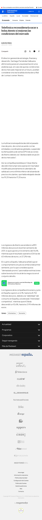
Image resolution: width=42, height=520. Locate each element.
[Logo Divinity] (21, 385)
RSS (21, 488)
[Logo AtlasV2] (21, 449)
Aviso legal (21, 472)
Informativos (12, 313)
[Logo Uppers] (21, 427)
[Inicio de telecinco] (2, 11)
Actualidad (21, 324)
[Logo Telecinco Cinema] (21, 435)
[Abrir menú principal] (39, 11)
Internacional (34, 16)
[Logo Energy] (21, 413)
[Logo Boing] (21, 406)
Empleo (22, 20)
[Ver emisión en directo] (30, 11)
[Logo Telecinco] (21, 371)
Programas (21, 330)
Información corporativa (21, 475)
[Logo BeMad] (21, 420)
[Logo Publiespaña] (21, 455)
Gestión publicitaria (21, 486)
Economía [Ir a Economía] (5, 20)
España (12, 16)
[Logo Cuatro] (21, 378)
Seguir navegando (21, 340)
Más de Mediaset (21, 346)
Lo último (5, 16)
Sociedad (25, 16)
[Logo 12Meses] (21, 441)
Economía (22, 313)
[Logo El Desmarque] (21, 392)
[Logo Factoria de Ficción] (21, 399)
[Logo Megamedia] (22, 503)
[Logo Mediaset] (21, 356)
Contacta (21, 491)
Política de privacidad (21, 478)
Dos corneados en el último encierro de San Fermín (18, 7)
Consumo (15, 20)
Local (18, 16)
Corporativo (21, 335)
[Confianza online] (21, 512)
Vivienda (27, 20)
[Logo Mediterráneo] (21, 463)
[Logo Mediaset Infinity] (21, 364)
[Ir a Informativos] (11, 11)
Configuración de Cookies (21, 480)
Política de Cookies (21, 483)
